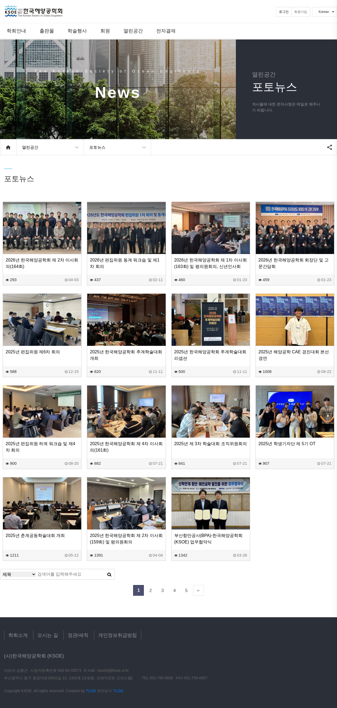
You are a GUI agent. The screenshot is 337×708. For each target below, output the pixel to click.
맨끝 (198, 590)
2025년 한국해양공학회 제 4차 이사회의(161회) (126, 446)
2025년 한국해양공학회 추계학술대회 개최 (126, 355)
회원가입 (300, 12)
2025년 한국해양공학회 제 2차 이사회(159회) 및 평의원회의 (126, 538)
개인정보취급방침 (117, 635)
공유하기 (329, 147)
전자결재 (166, 31)
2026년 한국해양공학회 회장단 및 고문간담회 (293, 263)
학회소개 (18, 635)
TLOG (91, 691)
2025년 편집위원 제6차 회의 (33, 352)
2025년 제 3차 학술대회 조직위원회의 (210, 443)
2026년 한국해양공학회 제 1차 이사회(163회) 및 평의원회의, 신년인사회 (210, 263)
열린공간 (133, 31)
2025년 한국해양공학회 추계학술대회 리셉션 (210, 355)
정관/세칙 (78, 635)
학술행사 (77, 31)
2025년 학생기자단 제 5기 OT (287, 443)
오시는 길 (47, 635)
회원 (105, 31)
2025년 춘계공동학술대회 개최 (35, 535)
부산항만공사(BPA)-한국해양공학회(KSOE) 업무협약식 (208, 538)
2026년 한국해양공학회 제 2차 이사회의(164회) (42, 263)
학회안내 (16, 31)
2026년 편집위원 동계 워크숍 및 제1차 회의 (124, 263)
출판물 (47, 31)
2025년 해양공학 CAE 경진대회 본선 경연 (293, 355)
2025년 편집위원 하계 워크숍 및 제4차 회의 (40, 446)
